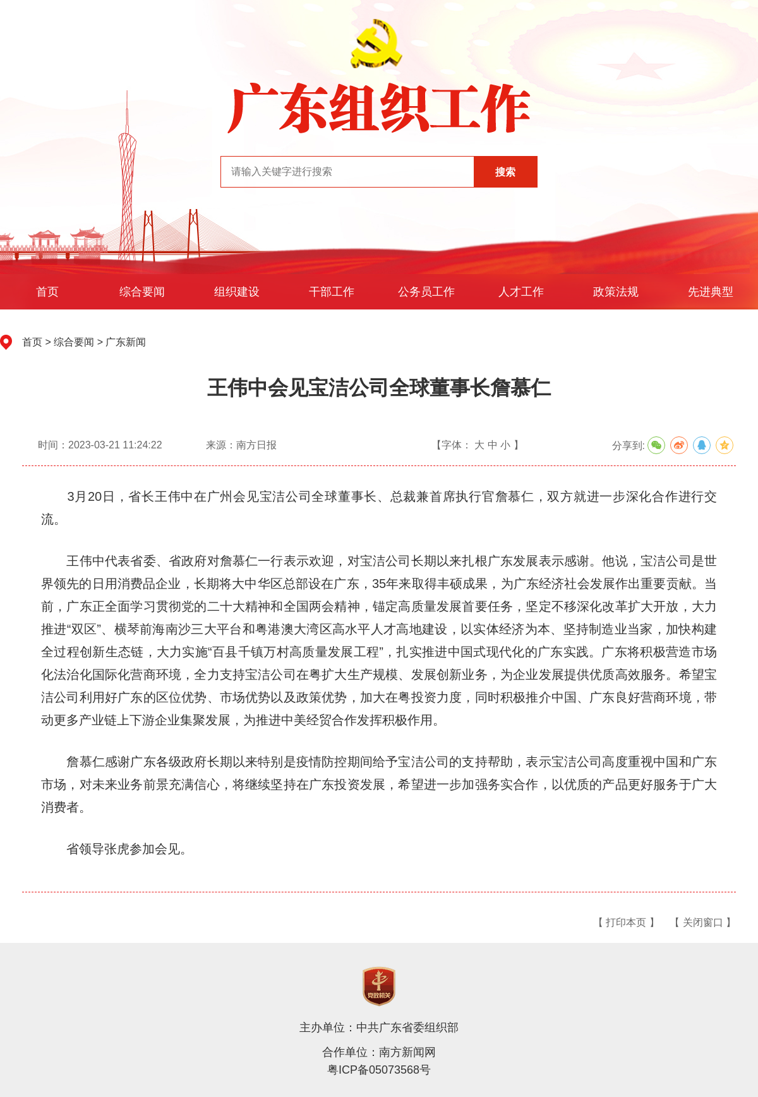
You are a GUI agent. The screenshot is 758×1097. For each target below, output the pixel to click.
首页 (47, 291)
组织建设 (237, 291)
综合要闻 (142, 291)
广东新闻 (125, 342)
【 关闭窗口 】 (703, 922)
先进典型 (710, 291)
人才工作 (521, 291)
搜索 (505, 172)
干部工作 (331, 291)
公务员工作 (426, 291)
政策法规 (616, 291)
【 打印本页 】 (626, 922)
